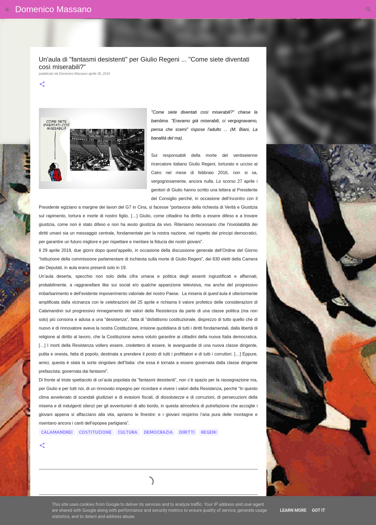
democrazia (158, 432)
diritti (187, 432)
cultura (127, 432)
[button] (42, 85)
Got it (318, 510)
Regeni (209, 432)
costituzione (95, 432)
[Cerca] (99, 9)
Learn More (293, 510)
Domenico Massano (53, 9)
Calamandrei (57, 432)
